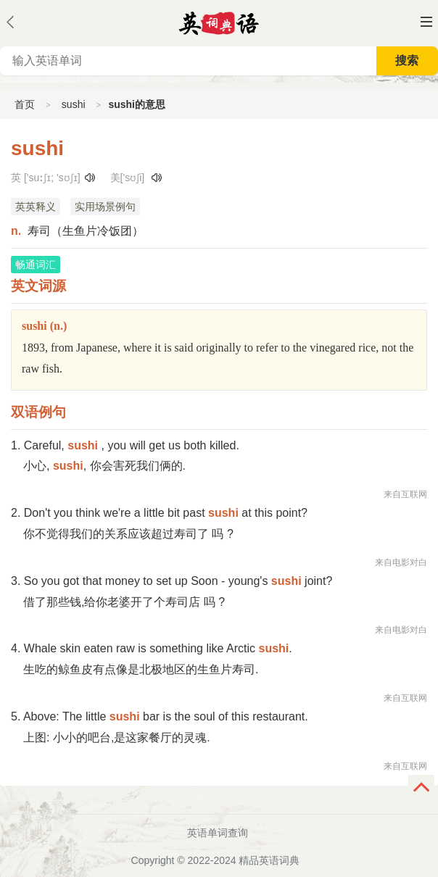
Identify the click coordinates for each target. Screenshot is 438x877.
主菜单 (426, 22)
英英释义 (35, 206)
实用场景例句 (105, 206)
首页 (25, 104)
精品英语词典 (269, 860)
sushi (74, 104)
